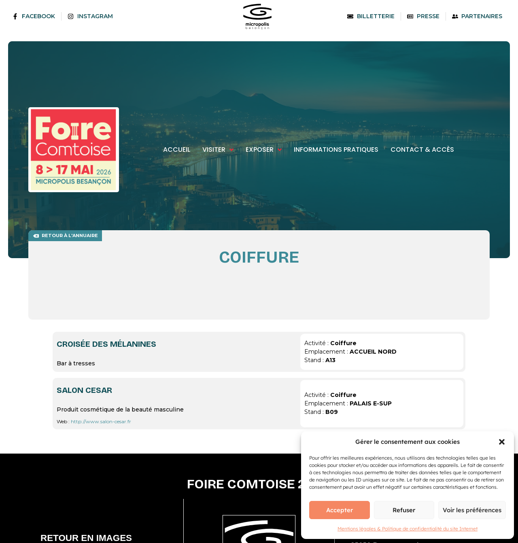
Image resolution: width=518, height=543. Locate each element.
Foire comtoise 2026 (259, 484)
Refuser (404, 510)
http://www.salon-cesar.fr (101, 421)
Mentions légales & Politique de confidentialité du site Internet (408, 529)
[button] (502, 442)
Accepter (339, 510)
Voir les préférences (472, 510)
